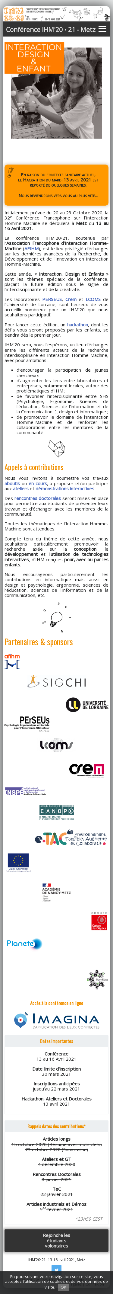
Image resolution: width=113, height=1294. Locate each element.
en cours (38, 483)
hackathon (77, 325)
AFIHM (31, 248)
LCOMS (93, 299)
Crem (71, 299)
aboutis (12, 483)
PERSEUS (52, 299)
